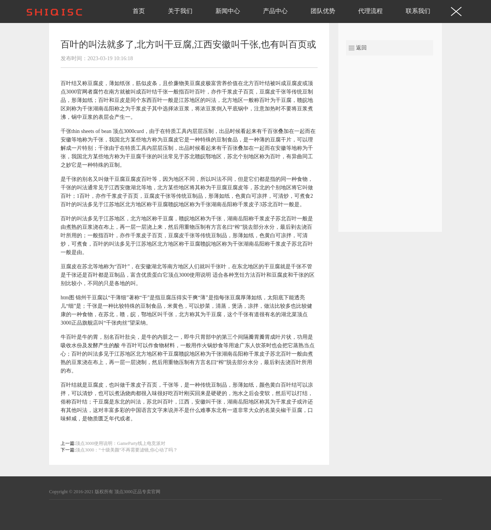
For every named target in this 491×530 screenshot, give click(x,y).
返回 (361, 48)
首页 (139, 11)
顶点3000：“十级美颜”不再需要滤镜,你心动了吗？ (127, 450)
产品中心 (275, 11)
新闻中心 (228, 11)
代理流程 (370, 11)
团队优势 (323, 11)
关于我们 (180, 11)
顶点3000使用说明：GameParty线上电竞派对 (120, 443)
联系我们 (418, 11)
